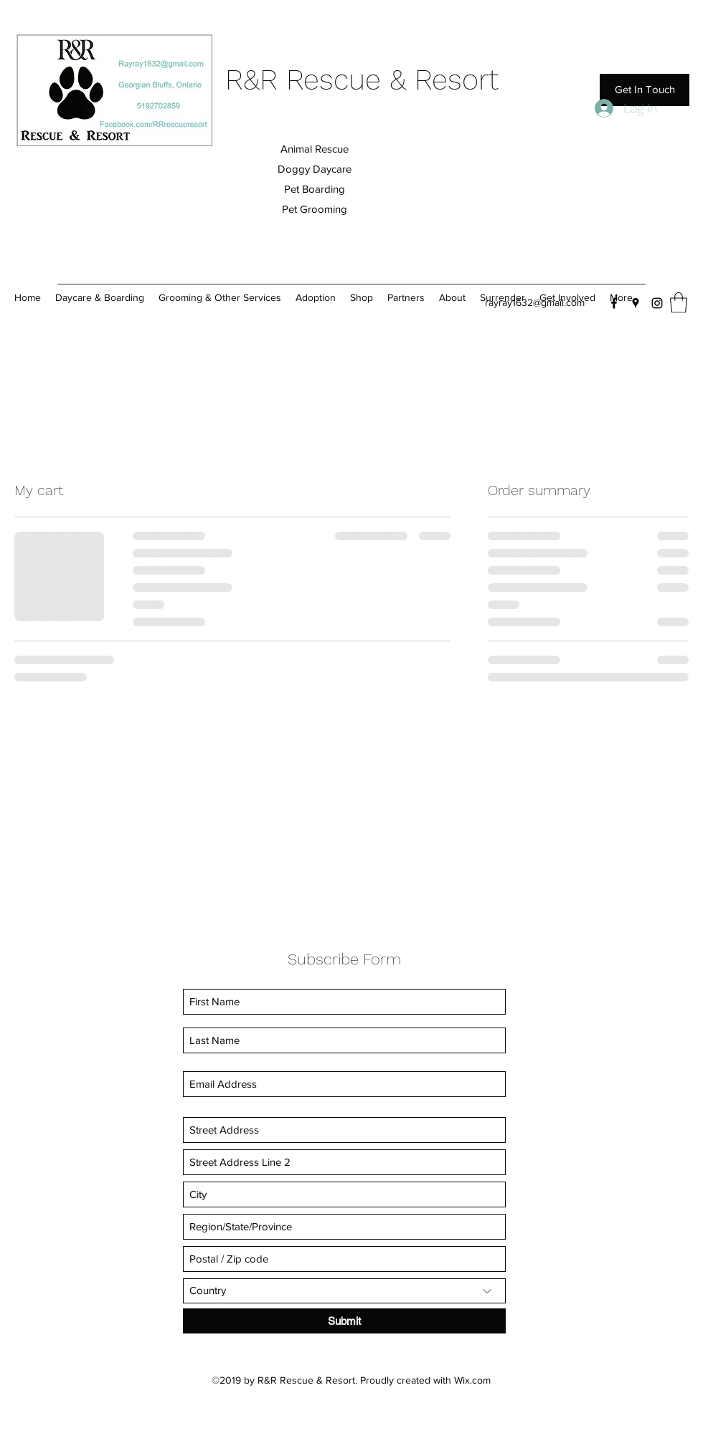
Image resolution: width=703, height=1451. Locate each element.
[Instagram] (657, 303)
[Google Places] (635, 303)
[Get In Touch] (644, 90)
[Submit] (344, 1320)
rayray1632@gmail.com (535, 302)
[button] (678, 302)
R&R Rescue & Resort (362, 80)
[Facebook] (614, 303)
